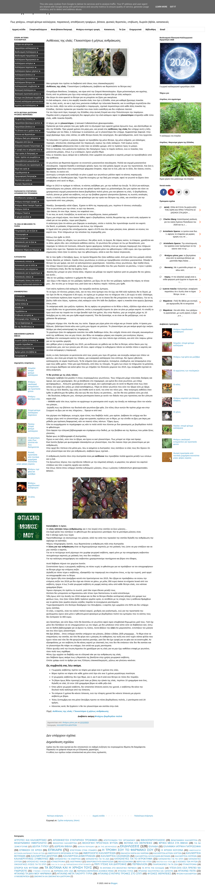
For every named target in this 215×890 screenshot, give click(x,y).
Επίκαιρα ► (20, 296)
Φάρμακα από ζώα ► (24, 142)
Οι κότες (31, 497)
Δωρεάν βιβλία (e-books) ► (27, 340)
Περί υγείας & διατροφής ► (26, 153)
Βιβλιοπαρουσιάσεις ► (24, 348)
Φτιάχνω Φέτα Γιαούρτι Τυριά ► (28, 205)
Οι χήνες (177, 412)
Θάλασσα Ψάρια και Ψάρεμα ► (28, 250)
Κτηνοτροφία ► (21, 238)
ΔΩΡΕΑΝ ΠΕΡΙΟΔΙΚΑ (86, 847)
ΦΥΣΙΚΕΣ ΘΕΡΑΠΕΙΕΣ (159, 873)
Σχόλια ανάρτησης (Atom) (69, 820)
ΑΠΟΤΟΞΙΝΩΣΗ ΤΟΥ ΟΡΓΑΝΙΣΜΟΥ (119, 840)
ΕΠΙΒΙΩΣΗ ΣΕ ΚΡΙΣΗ (30, 850)
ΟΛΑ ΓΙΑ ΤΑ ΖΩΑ (57, 864)
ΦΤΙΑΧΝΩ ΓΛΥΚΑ (125, 871)
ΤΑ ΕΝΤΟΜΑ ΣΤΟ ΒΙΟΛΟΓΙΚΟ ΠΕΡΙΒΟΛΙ (118, 868)
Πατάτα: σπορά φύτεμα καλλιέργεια (33, 427)
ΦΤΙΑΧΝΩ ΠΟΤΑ (187, 871)
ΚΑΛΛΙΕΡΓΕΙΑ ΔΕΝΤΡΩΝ (67, 725)
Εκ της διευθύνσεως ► (24, 327)
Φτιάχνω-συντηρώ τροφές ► (27, 202)
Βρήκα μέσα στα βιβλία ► (26, 352)
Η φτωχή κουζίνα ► (23, 217)
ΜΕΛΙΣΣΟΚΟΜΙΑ (125, 862)
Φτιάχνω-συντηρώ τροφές (88, 29)
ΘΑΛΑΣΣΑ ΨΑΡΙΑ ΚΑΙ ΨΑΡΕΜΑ (135, 853)
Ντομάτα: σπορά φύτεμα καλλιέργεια (33, 371)
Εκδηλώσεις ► (21, 300)
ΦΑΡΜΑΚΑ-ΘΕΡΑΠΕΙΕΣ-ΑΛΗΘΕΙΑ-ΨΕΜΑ (95, 871)
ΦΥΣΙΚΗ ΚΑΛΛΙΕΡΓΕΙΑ (187, 874)
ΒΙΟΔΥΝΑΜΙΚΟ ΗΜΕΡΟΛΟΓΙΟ (30, 843)
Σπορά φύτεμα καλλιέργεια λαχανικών (34, 412)
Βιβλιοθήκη (150, 29)
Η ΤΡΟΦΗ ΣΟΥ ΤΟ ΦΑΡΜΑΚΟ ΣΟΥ (127, 850)
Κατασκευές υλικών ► (24, 277)
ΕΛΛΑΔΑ (153, 846)
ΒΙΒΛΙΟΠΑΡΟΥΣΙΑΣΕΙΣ (153, 840)
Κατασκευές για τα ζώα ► (26, 242)
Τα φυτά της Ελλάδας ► (25, 119)
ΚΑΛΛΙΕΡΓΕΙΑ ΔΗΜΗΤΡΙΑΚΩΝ (79, 856)
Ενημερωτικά (135, 29)
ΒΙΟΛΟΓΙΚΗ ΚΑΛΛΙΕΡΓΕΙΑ (65, 843)
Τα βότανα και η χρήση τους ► (28, 130)
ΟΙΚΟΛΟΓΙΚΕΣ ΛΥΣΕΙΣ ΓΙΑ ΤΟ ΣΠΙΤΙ (30, 864)
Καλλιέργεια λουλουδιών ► (26, 79)
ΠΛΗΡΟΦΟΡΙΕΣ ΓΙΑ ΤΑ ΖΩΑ (165, 864)
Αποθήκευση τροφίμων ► (26, 198)
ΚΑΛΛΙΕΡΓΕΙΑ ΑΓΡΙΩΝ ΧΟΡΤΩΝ (167, 853)
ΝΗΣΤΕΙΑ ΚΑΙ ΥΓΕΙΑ (164, 862)
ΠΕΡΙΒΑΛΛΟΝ (139, 864)
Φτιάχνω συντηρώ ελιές (34, 397)
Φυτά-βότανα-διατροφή (61, 29)
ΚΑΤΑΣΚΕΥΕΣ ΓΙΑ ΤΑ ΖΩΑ (97, 859)
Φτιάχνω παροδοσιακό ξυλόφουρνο (33, 485)
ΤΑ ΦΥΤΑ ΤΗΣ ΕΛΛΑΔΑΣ (153, 868)
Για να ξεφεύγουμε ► (24, 323)
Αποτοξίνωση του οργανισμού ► (29, 165)
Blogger (114, 883)
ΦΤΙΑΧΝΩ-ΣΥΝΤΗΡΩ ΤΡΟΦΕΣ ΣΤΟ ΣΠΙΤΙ (120, 873)
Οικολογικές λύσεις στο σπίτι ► (28, 280)
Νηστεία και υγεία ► (23, 180)
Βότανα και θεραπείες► (25, 134)
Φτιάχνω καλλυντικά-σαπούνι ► (28, 284)
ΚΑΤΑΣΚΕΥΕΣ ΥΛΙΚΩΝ (36, 862)
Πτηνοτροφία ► (21, 234)
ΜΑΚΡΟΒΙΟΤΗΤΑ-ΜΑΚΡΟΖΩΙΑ (100, 862)
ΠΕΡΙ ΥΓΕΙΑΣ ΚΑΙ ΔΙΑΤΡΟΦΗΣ (110, 864)
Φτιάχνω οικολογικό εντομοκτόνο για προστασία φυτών (34, 386)
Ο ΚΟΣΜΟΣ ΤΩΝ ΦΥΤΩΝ (187, 862)
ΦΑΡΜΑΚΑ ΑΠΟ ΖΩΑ (63, 871)
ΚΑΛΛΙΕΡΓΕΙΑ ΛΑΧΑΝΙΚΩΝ (115, 856)
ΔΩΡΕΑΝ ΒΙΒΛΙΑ (63, 846)
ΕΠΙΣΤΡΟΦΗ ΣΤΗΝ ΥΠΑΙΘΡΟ (83, 850)
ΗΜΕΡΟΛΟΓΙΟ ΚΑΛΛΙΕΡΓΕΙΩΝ (99, 853)
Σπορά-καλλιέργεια (38, 29)
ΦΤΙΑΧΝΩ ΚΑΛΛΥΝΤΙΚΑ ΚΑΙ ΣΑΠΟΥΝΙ (155, 871)
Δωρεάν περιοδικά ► (24, 344)
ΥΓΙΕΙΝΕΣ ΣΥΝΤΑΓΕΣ (41, 871)
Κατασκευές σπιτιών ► (25, 261)
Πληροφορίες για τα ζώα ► (26, 231)
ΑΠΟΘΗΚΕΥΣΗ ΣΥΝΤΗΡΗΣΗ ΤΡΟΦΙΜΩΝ (75, 840)
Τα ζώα (122, 29)
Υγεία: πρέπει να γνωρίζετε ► (27, 157)
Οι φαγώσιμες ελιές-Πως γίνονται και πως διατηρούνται (34, 442)
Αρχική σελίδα (18, 29)
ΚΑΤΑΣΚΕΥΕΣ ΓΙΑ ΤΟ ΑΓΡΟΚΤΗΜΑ (133, 858)
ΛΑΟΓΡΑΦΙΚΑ (76, 862)
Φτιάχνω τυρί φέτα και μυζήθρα (33, 471)
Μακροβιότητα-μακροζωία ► (27, 161)
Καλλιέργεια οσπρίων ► (25, 63)
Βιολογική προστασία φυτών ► (28, 94)
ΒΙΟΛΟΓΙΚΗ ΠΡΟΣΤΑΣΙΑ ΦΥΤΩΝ (100, 843)
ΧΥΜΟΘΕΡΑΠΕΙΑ (22, 876)
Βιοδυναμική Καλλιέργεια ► (26, 52)
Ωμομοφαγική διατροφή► (26, 176)
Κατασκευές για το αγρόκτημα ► (29, 273)
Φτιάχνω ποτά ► (22, 209)
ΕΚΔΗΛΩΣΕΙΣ (130, 846)
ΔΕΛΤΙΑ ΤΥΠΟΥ (40, 846)
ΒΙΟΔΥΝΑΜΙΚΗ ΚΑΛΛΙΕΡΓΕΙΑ (184, 840)
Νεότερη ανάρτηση (55, 816)
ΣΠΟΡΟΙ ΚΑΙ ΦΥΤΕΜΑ (26, 868)
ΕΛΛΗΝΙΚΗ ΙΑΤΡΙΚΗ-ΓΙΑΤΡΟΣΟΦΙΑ (182, 846)
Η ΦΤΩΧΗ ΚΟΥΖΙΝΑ (172, 850)
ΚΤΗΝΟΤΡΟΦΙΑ (58, 862)
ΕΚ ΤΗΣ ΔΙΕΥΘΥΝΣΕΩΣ (107, 847)
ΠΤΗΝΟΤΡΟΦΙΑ (190, 864)
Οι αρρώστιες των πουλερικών (186, 371)
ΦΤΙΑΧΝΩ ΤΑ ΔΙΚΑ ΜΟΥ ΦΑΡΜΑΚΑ (33, 873)
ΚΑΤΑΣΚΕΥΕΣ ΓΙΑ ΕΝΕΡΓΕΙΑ (68, 859)
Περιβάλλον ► (21, 311)
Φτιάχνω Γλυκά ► (22, 213)
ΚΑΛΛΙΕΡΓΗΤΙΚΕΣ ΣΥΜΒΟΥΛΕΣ (31, 858)
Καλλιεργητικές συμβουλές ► (27, 86)
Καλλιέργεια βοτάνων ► (25, 75)
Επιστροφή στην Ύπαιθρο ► (27, 319)
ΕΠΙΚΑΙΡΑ (55, 850)
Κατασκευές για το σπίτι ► (26, 265)
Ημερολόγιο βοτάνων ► (25, 127)
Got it (173, 7)
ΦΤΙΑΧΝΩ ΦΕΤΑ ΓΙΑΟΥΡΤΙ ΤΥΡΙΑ (74, 873)
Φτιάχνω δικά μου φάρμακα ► (28, 138)
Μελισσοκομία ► (22, 246)
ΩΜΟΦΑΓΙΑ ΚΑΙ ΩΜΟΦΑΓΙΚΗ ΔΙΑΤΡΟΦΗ (52, 876)
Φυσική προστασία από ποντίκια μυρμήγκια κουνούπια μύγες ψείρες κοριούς (186, 455)
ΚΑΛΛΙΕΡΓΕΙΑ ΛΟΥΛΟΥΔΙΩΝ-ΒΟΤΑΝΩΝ (152, 856)
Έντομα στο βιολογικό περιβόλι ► (29, 98)
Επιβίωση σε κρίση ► (24, 315)
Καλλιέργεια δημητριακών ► (27, 59)
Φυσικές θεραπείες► (24, 184)
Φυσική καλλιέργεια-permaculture (29, 101)
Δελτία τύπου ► (22, 304)
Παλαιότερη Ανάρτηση (143, 816)
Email (162, 29)
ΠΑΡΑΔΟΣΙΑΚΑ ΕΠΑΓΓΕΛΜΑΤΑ (78, 864)
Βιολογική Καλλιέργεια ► (25, 90)
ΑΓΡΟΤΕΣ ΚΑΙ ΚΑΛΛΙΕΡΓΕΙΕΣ (30, 840)
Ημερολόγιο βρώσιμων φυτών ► (29, 123)
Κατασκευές (109, 29)
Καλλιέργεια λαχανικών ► (26, 67)
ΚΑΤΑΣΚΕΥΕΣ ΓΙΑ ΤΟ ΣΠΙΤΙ (171, 859)
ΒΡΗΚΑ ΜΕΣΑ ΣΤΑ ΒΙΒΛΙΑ (173, 843)
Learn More (161, 7)
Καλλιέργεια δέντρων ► (25, 82)
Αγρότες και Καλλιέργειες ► (27, 105)
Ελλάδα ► (19, 307)
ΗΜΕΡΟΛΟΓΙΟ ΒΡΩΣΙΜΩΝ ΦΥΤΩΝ (63, 853)
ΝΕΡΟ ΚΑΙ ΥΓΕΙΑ (144, 862)
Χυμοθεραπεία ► (22, 172)
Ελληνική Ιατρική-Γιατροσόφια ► (29, 146)
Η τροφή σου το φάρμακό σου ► (29, 150)
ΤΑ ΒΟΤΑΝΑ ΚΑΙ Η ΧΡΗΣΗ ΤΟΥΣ (68, 867)
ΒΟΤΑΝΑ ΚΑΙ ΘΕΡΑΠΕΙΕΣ (138, 843)
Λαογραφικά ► (21, 356)
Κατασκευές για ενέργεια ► (26, 269)
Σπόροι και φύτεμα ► (24, 44)
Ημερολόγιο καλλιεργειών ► (27, 48)
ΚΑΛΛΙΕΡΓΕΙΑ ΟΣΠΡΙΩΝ (186, 856)
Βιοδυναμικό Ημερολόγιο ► (26, 56)
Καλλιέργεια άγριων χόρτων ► (28, 71)
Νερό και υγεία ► (22, 169)
